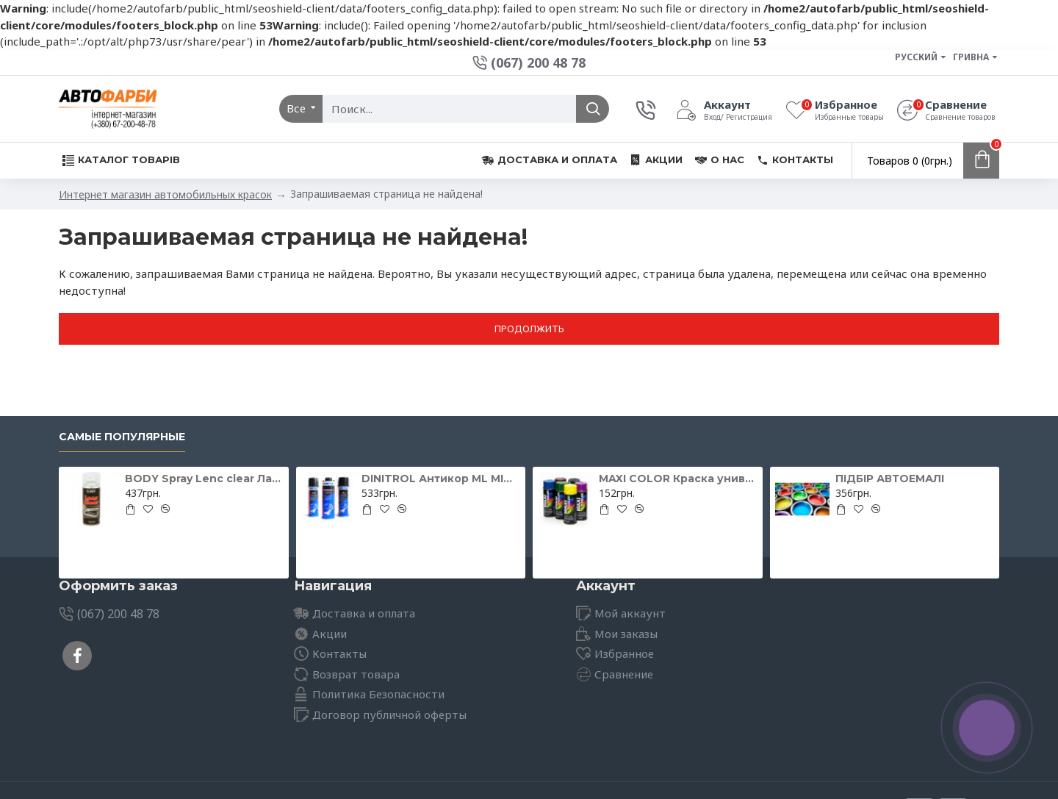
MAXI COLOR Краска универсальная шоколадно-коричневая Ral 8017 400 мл (678, 478)
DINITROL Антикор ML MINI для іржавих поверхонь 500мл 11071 (440, 478)
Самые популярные (122, 437)
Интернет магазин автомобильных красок (165, 194)
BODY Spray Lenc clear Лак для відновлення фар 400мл (204, 478)
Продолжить (529, 328)
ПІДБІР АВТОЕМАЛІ (889, 478)
